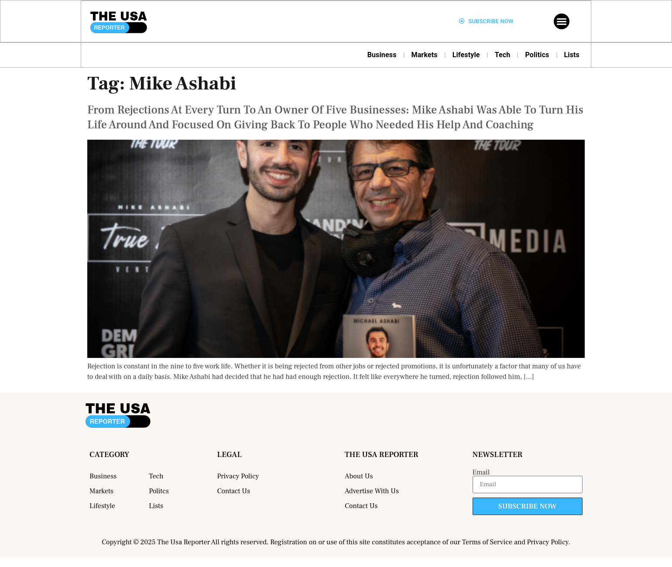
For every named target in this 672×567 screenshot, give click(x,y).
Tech (503, 55)
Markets (424, 55)
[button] (561, 21)
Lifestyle (466, 55)
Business (382, 55)
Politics (537, 55)
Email (481, 472)
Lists (572, 55)
